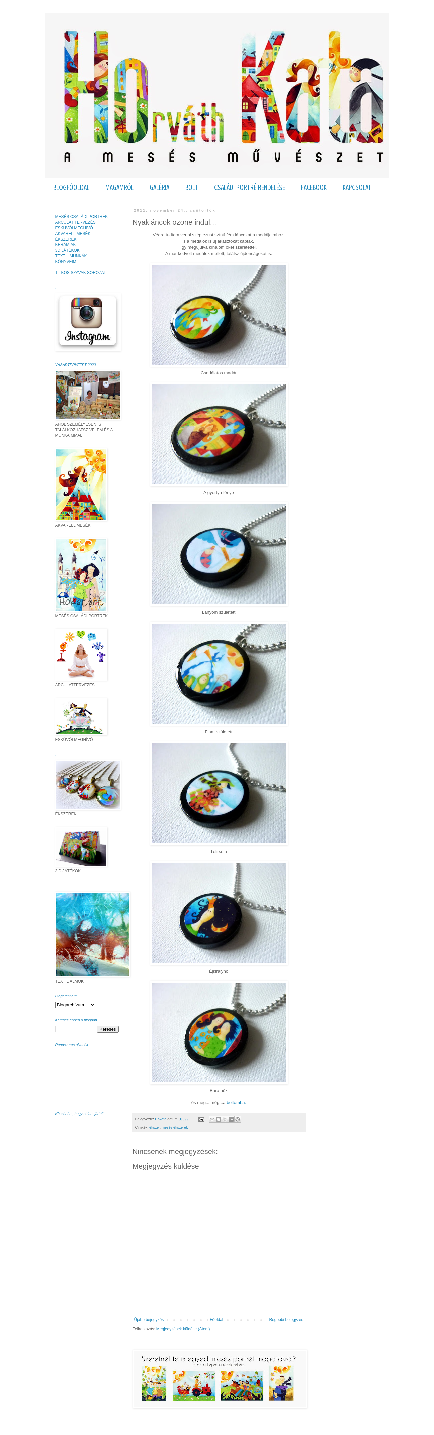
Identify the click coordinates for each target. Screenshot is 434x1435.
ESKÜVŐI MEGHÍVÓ (74, 228)
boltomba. (236, 1102)
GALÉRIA (159, 187)
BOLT (191, 187)
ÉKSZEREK (66, 239)
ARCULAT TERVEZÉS (75, 222)
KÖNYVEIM (65, 261)
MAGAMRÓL (119, 187)
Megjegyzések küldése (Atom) (183, 1329)
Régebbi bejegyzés (286, 1319)
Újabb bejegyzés (149, 1319)
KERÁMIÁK (65, 244)
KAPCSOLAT (357, 187)
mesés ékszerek (175, 1127)
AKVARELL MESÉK (73, 233)
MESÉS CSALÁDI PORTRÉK (81, 216)
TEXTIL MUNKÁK (71, 256)
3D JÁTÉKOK (67, 250)
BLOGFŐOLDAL (71, 187)
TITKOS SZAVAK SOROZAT (80, 272)
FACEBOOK (314, 187)
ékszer (154, 1127)
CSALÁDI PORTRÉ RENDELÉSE (249, 187)
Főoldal (216, 1319)
